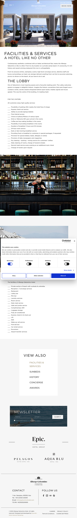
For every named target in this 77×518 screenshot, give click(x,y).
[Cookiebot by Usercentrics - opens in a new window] (63, 241)
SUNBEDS (35, 371)
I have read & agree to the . (28, 420)
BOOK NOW (66, 6)
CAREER (52, 511)
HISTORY (34, 377)
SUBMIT (57, 417)
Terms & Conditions (48, 513)
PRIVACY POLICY (62, 511)
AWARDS (35, 388)
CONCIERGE (36, 382)
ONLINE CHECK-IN (66, 2)
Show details (68, 270)
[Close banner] (74, 241)
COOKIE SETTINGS (62, 513)
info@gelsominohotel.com (25, 500)
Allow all (63, 275)
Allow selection (38, 275)
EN (10, 5)
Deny (14, 275)
